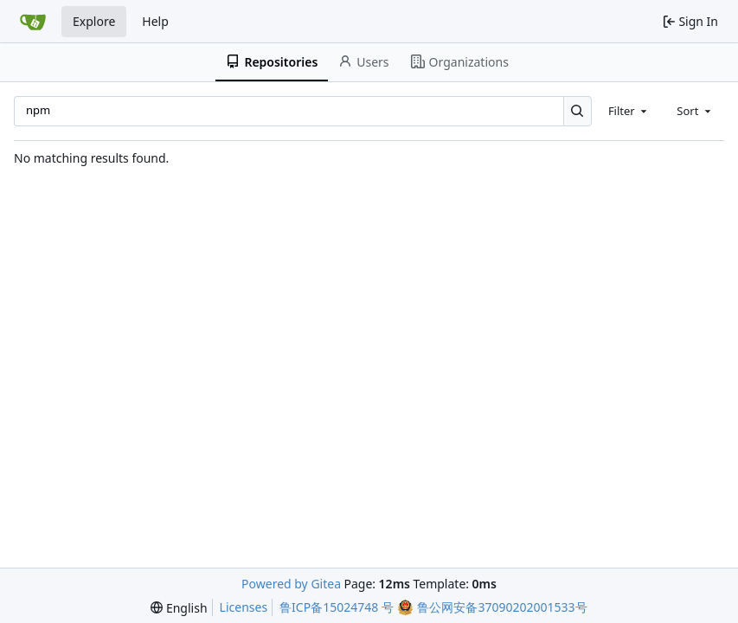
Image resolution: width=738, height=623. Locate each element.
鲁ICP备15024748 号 (336, 607)
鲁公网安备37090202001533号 (502, 607)
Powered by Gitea (291, 583)
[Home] (33, 21)
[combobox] (629, 110)
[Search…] (577, 111)
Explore (94, 21)
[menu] (179, 608)
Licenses (244, 607)
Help (155, 21)
